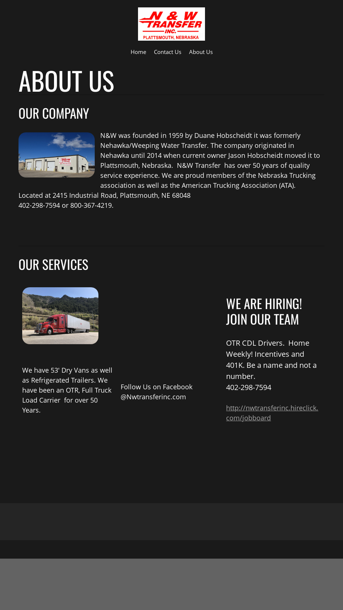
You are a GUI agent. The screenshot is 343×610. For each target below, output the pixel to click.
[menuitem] (138, 51)
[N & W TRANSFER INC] (171, 24)
